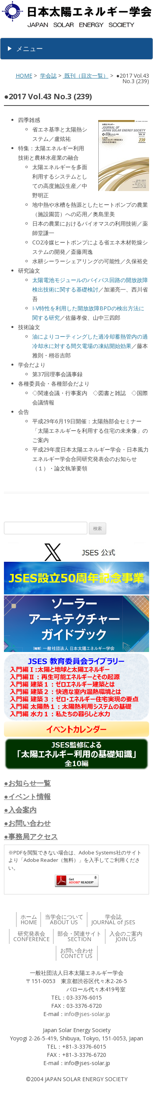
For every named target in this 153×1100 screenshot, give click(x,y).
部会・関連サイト (79, 936)
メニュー (29, 48)
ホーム (28, 919)
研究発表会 (31, 936)
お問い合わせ (76, 953)
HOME (24, 75)
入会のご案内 (125, 936)
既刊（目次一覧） (86, 75)
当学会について (64, 919)
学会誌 (48, 75)
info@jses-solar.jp (87, 1014)
